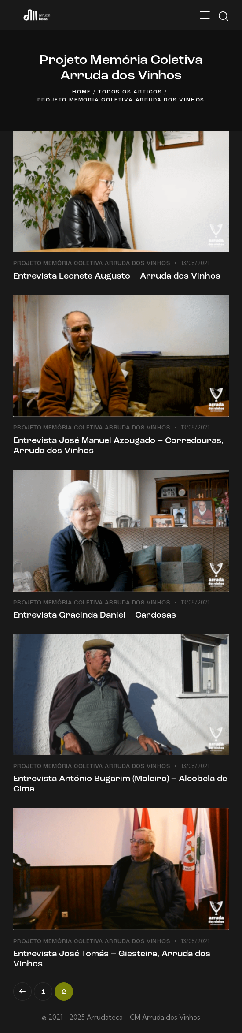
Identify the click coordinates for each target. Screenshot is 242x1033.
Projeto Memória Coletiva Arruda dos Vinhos (91, 263)
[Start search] (223, 16)
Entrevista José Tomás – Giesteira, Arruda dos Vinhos (111, 959)
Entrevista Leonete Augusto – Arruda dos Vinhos (116, 276)
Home (81, 92)
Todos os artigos (130, 92)
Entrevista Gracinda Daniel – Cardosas (94, 615)
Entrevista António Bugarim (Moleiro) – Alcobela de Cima (120, 784)
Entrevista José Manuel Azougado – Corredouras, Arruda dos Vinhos (118, 445)
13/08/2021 (195, 262)
